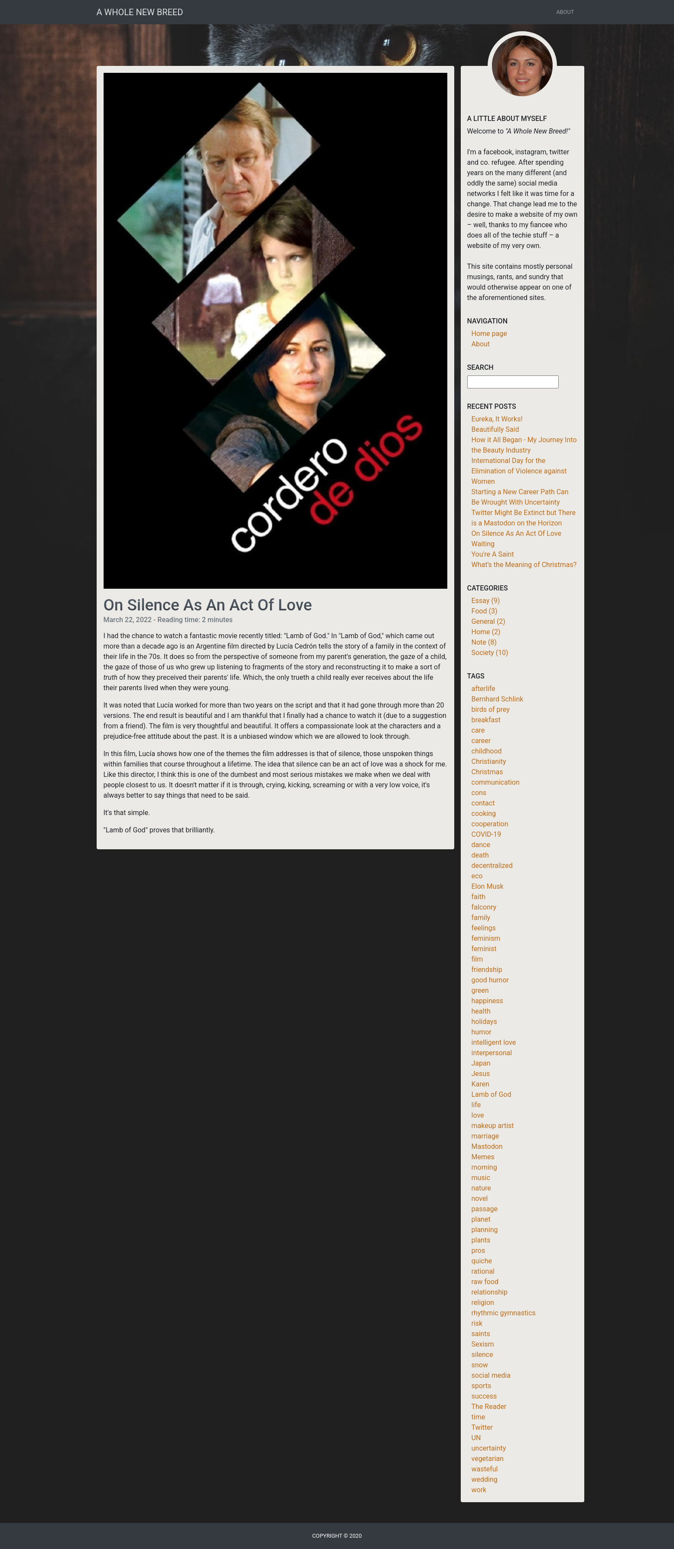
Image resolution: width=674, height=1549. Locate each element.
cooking (484, 813)
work (479, 1490)
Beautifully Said (495, 429)
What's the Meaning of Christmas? (524, 565)
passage (485, 1209)
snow (480, 1365)
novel (480, 1198)
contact (483, 803)
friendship (487, 969)
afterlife (483, 689)
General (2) (488, 621)
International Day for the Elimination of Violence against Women (519, 471)
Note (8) (484, 642)
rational (483, 1271)
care (478, 730)
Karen (480, 1084)
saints (481, 1334)
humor (482, 1032)
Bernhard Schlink (498, 699)
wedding (485, 1479)
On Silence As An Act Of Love (516, 533)
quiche (482, 1261)
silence (482, 1354)
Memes (483, 1157)
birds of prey (491, 709)
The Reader (489, 1406)
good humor (490, 980)
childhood (487, 751)
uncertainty (489, 1448)
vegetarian (488, 1458)
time (478, 1417)
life (476, 1105)
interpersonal (492, 1053)
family (481, 917)
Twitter (482, 1427)
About (565, 12)
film (477, 959)
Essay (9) (486, 601)
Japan (481, 1063)
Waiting (483, 544)
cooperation (490, 824)
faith (478, 897)
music (481, 1178)
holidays (484, 1021)
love (478, 1115)
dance (481, 845)
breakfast (486, 720)
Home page (489, 333)
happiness (487, 1001)
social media (491, 1375)
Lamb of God (491, 1094)
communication (496, 782)
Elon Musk (488, 886)
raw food (485, 1282)
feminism (486, 938)
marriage (485, 1136)
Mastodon (487, 1146)
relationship (490, 1292)
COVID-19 (486, 834)
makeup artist (493, 1126)
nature (481, 1188)
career (481, 741)
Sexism (483, 1344)
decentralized (492, 865)
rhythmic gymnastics (504, 1313)
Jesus (481, 1074)
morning (484, 1167)
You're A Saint (493, 554)
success (484, 1396)
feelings (484, 928)
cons (479, 793)
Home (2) (486, 632)
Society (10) (490, 653)
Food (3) (485, 611)
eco (477, 876)
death (480, 855)
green (480, 990)
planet (481, 1219)
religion (483, 1302)
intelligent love (494, 1042)
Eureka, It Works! (497, 419)
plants (481, 1240)
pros (478, 1250)
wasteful (485, 1469)
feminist (484, 949)
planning (485, 1230)
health (481, 1011)
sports (482, 1386)
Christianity (489, 761)
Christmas (487, 772)
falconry (484, 907)
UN (476, 1438)
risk (477, 1323)
